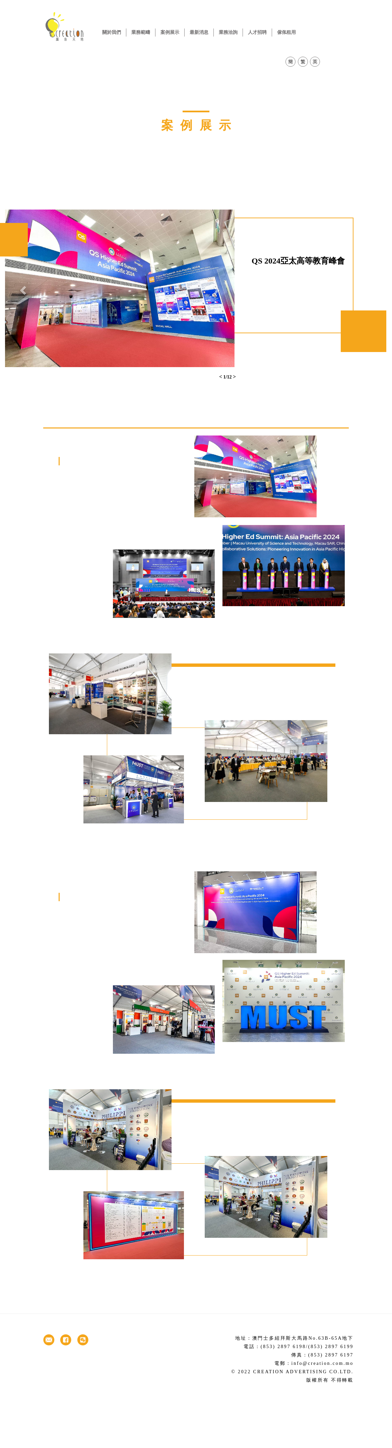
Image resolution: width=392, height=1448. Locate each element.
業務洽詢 (228, 32)
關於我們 (111, 32)
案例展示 (169, 32)
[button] (22, 288)
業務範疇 (140, 32)
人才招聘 (257, 32)
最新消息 (199, 32)
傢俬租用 (286, 32)
